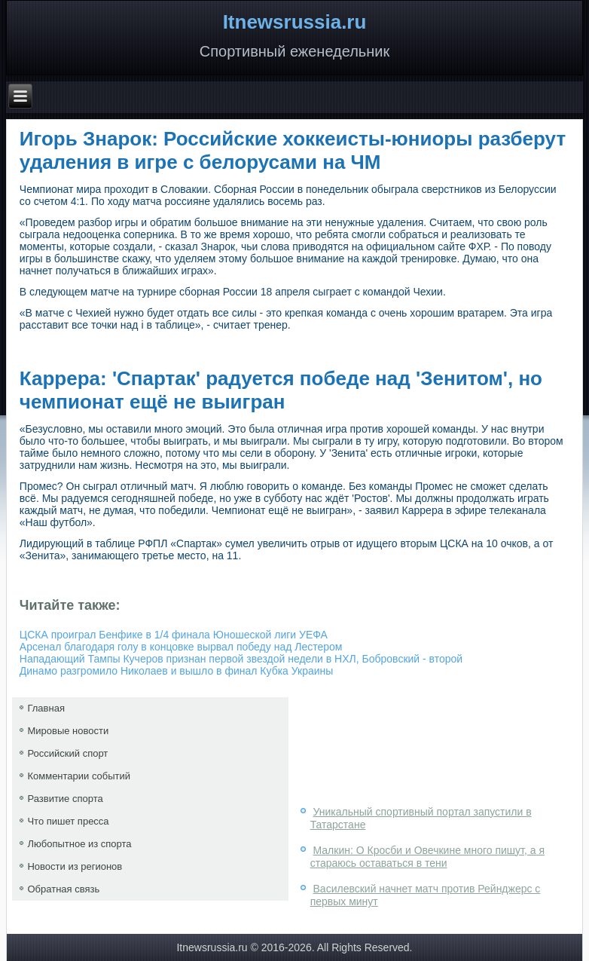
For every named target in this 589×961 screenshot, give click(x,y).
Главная (45, 708)
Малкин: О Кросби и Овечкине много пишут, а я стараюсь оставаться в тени (427, 857)
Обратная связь (63, 889)
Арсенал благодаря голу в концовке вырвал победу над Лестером (181, 647)
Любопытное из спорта (79, 843)
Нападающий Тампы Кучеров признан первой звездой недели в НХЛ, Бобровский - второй (241, 659)
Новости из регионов (74, 866)
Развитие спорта (64, 798)
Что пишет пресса (67, 821)
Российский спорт (67, 753)
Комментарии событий (78, 776)
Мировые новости (67, 730)
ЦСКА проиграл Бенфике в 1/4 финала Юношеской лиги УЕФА (174, 635)
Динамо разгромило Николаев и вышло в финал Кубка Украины (177, 671)
